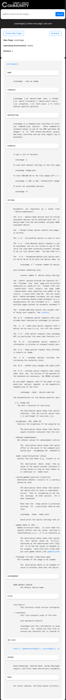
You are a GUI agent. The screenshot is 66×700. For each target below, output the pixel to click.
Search (60, 14)
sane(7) (16, 649)
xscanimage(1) (48, 649)
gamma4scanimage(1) (56, 552)
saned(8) (45, 313)
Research (55, 33)
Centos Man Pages (13, 33)
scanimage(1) (12, 64)
